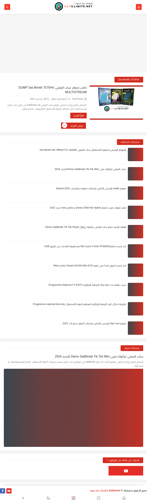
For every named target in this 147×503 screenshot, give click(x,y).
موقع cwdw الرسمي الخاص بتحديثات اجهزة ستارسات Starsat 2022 (91, 188)
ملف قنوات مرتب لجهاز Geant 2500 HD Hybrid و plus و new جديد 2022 (88, 207)
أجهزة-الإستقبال (60, 99)
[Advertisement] (73, 43)
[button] (124, 498)
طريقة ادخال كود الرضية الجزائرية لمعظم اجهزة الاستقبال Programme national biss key (79, 304)
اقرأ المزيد (78, 115)
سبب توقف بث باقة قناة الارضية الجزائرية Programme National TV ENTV (87, 284)
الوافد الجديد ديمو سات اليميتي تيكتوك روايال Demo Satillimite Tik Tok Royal (85, 227)
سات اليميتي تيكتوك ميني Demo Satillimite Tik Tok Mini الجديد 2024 (90, 169)
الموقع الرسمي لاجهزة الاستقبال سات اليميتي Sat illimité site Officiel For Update (82, 149)
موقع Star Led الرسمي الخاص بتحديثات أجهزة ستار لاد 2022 (94, 323)
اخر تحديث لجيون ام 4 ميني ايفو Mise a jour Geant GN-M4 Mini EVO (90, 265)
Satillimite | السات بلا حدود (105, 490)
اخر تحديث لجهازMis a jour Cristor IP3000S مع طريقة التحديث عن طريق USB (85, 246)
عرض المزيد (72, 126)
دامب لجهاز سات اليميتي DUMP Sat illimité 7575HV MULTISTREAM (53, 90)
